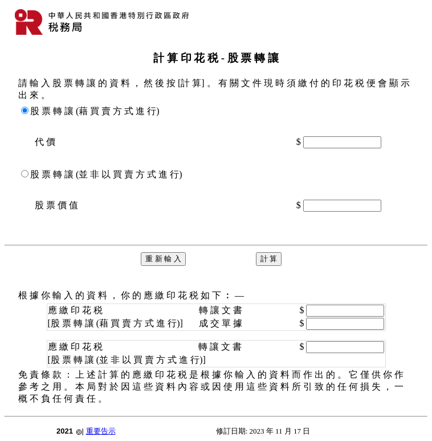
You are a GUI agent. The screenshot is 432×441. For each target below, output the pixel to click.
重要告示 (101, 431)
